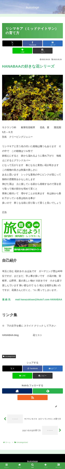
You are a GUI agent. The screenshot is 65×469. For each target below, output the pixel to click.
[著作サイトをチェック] (17, 391)
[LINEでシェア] (22, 51)
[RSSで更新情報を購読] (32, 397)
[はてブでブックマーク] (53, 43)
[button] (43, 51)
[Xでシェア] (12, 43)
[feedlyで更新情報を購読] (48, 391)
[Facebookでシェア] (32, 43)
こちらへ (23, 335)
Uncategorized (9, 356)
